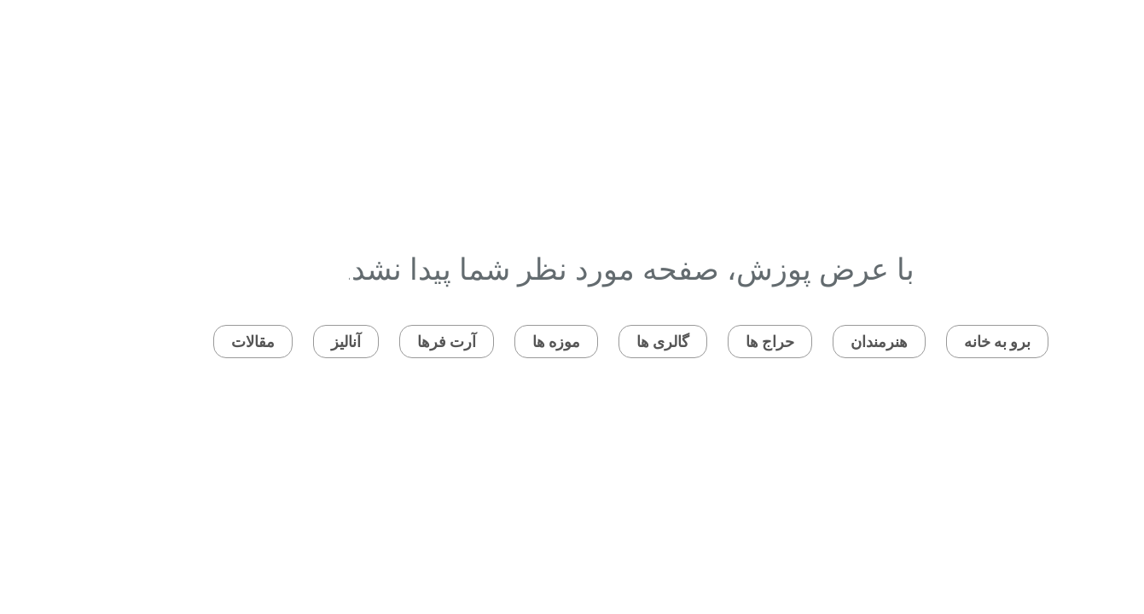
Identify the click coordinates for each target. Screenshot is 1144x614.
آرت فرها (387, 341)
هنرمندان (820, 341)
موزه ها (497, 341)
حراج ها (711, 341)
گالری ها (604, 341)
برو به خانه (938, 341)
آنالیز (287, 341)
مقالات (194, 341)
